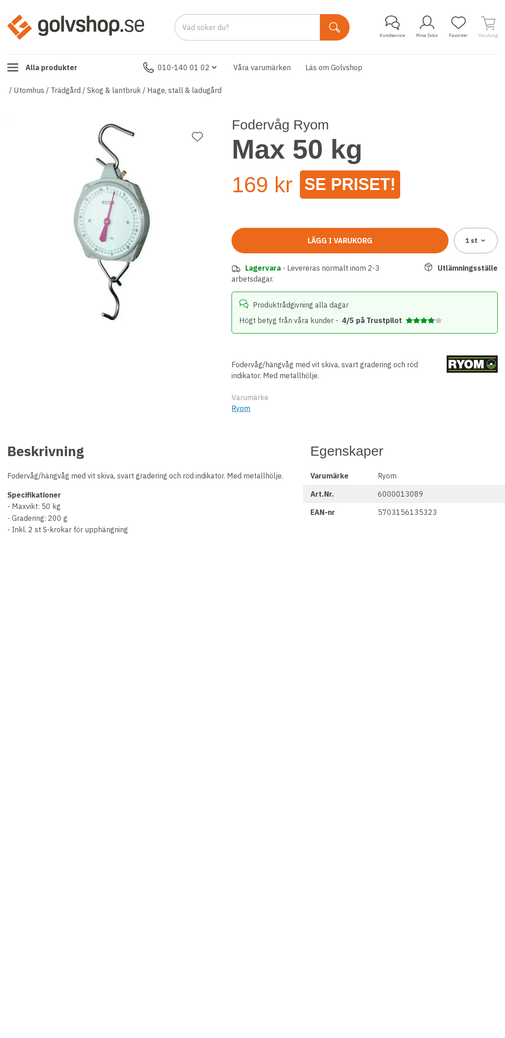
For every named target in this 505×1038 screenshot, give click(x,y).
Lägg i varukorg (340, 240)
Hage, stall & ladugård (184, 90)
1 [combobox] (476, 240)
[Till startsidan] (75, 27)
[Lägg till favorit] (197, 136)
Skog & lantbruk (114, 90)
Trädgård (66, 90)
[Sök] (335, 27)
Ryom (241, 408)
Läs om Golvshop (333, 67)
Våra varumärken (262, 67)
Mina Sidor (427, 26)
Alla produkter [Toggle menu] (42, 67)
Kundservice (392, 26)
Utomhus (29, 90)
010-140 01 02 (181, 67)
